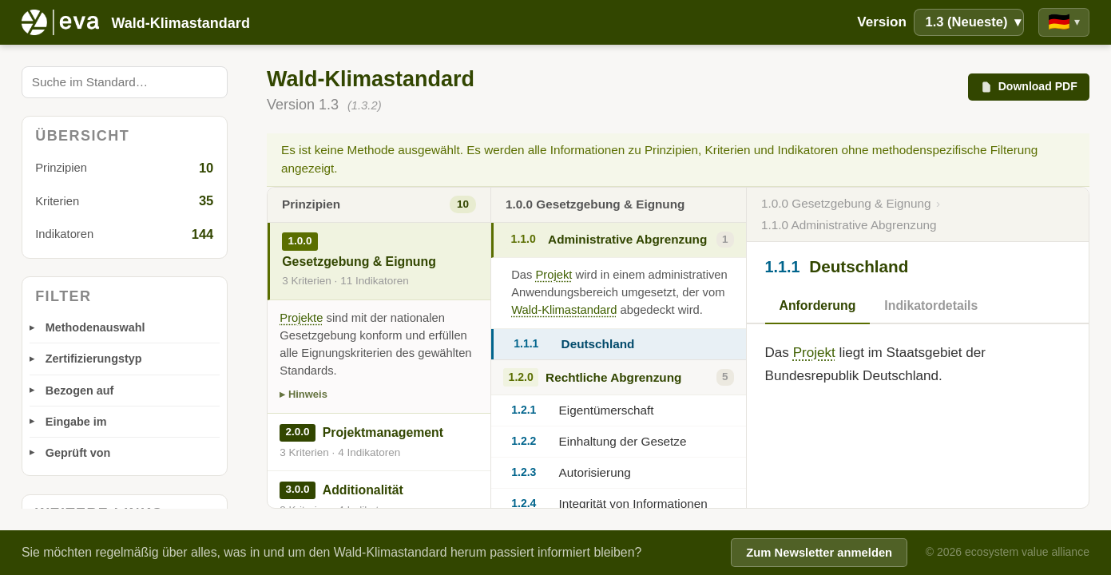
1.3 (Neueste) (972, 22)
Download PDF (1028, 86)
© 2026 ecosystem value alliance (1007, 551)
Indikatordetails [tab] (931, 305)
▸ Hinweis (303, 394)
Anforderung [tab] (818, 305)
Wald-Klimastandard (564, 309)
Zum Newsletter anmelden (819, 552)
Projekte (301, 317)
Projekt (554, 274)
